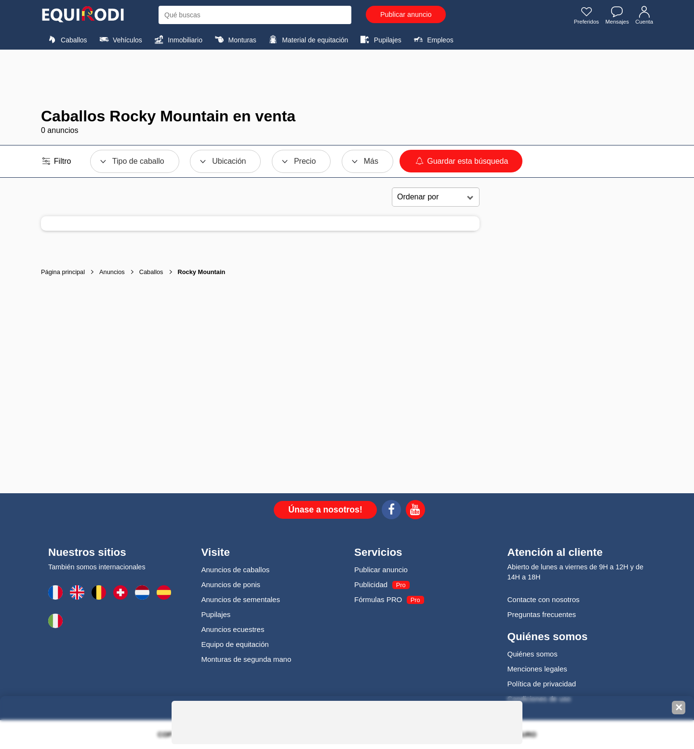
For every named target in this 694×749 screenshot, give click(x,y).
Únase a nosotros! (325, 509)
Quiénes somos (532, 654)
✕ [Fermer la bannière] (679, 707)
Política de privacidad (541, 684)
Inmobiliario (177, 39)
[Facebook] (391, 511)
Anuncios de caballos (235, 569)
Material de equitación (307, 39)
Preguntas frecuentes (541, 614)
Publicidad (370, 584)
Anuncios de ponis (231, 584)
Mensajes (615, 16)
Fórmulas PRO (378, 599)
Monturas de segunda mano (246, 659)
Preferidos (584, 16)
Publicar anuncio (405, 14)
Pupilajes (379, 39)
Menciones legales (537, 669)
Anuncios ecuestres (233, 629)
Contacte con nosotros (543, 599)
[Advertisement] (347, 78)
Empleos (432, 39)
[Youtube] (415, 511)
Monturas (234, 39)
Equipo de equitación (235, 644)
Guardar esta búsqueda (461, 161)
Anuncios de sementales (240, 599)
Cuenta (643, 16)
